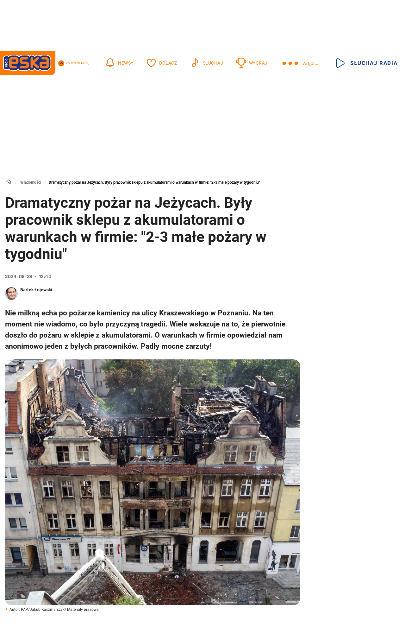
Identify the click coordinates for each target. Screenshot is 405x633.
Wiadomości (30, 182)
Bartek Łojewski (36, 289)
